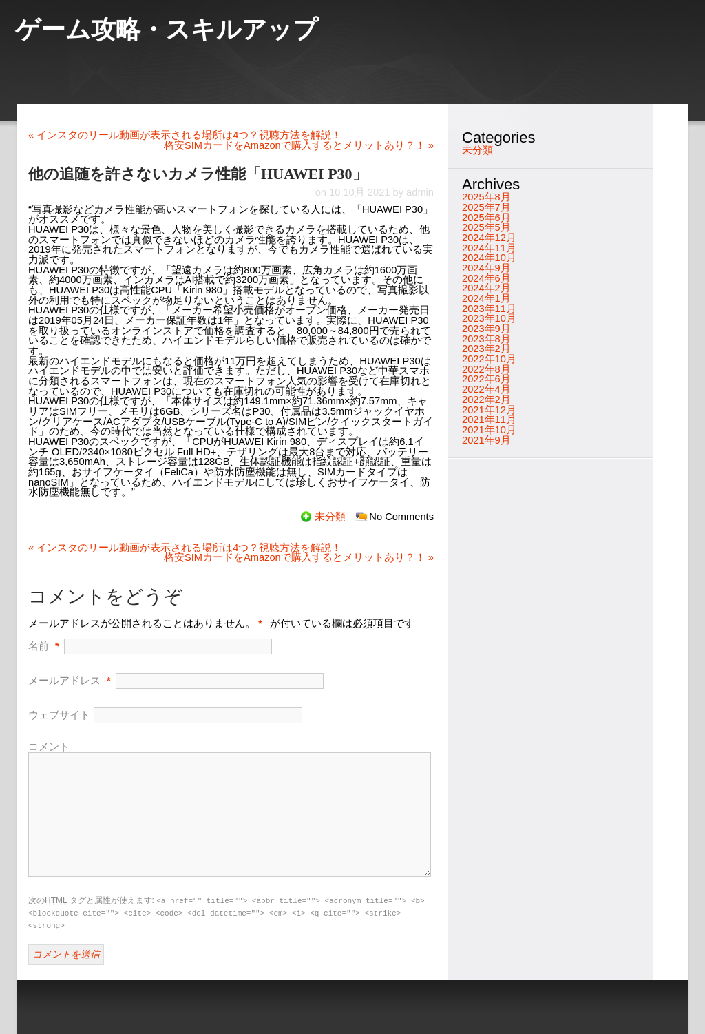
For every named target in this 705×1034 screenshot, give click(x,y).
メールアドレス (64, 680)
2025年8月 (486, 197)
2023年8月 (486, 338)
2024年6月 (486, 278)
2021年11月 (489, 419)
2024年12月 (489, 237)
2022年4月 (486, 389)
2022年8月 (486, 369)
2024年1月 (486, 298)
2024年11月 (489, 248)
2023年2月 (486, 348)
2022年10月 (489, 358)
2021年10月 (489, 429)
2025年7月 (486, 207)
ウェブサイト (59, 715)
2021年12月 (489, 409)
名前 (38, 646)
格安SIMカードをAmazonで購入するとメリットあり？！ (299, 145)
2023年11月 (489, 308)
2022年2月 (486, 399)
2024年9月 (486, 267)
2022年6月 (486, 378)
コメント (49, 746)
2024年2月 (486, 287)
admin (420, 192)
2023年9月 (486, 328)
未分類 (330, 516)
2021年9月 (486, 440)
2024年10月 (489, 257)
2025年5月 (486, 227)
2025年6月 (486, 217)
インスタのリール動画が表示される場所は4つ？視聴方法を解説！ (184, 135)
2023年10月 (489, 318)
